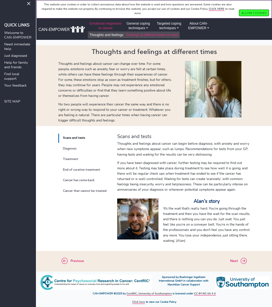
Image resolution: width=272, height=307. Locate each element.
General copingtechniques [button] (138, 26)
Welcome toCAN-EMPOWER (17, 35)
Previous (73, 261)
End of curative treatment (81, 169)
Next (238, 261)
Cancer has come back (78, 180)
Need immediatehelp (17, 46)
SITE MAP (12, 101)
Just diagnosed (15, 55)
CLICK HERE (216, 8)
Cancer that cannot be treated (84, 191)
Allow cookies (254, 13)
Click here (138, 302)
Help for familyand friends (16, 64)
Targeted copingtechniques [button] (169, 26)
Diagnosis (70, 148)
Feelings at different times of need (152, 35)
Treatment (70, 159)
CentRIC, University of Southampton (149, 293)
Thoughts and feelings (106, 35)
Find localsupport (11, 76)
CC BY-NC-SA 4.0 (205, 293)
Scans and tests (74, 138)
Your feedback (15, 85)
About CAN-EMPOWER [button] (198, 26)
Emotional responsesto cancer (105, 26)
